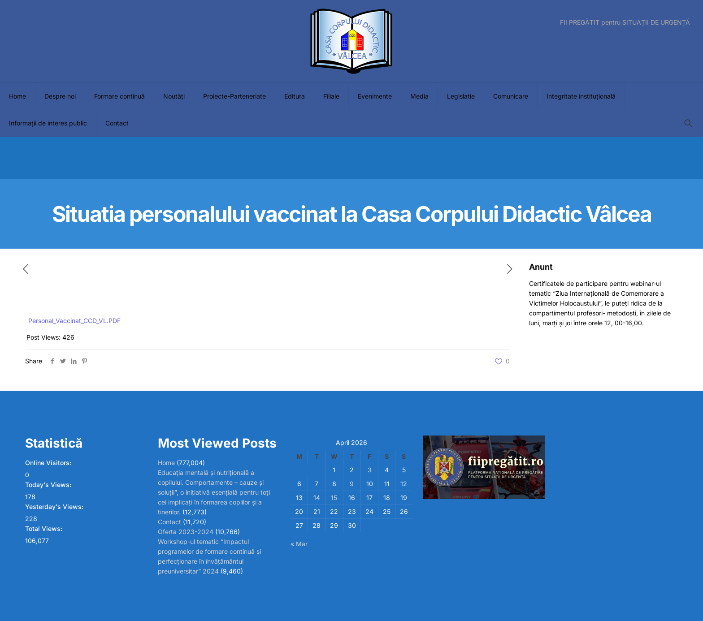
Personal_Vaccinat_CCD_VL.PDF (74, 320)
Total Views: (44, 528)
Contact (169, 522)
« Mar (299, 544)
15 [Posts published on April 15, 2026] (334, 497)
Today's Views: (49, 484)
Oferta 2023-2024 (185, 531)
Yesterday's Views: (55, 506)
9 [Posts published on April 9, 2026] (352, 483)
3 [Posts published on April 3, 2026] (370, 470)
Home (166, 462)
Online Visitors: (49, 462)
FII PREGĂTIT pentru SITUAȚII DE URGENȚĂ (625, 22)
